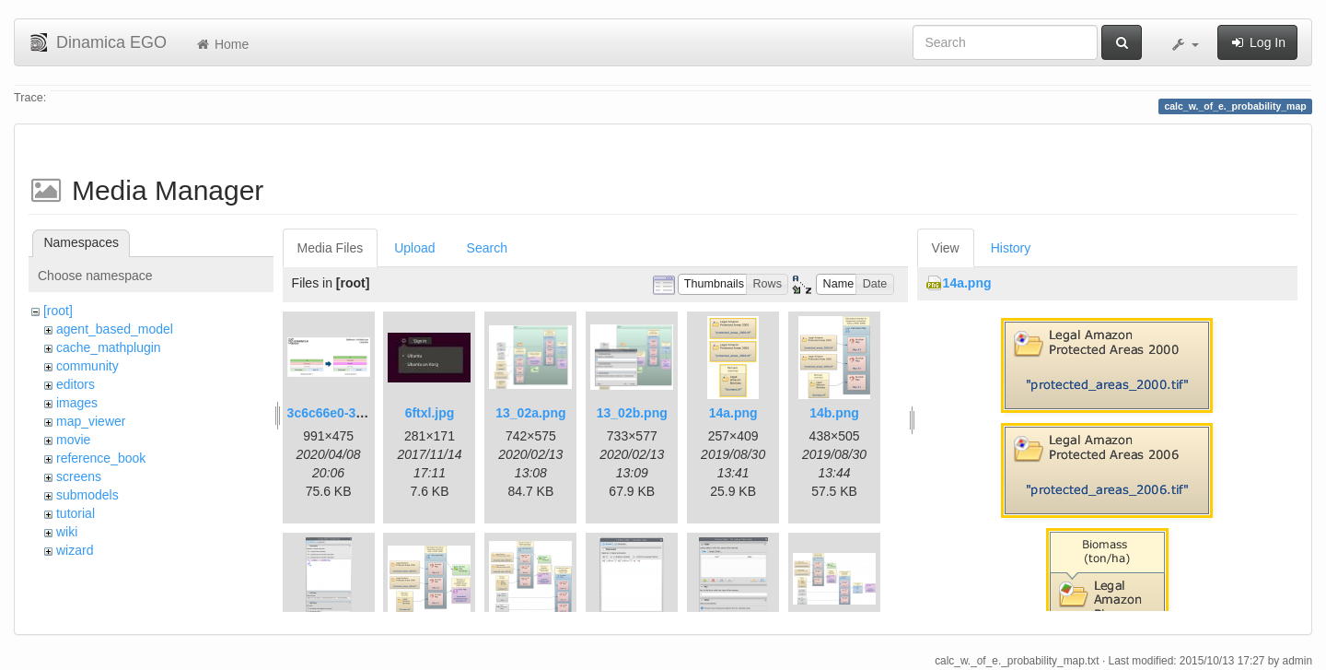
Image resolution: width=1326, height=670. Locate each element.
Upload (414, 248)
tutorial (75, 513)
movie (73, 439)
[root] (58, 310)
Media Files (330, 248)
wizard (74, 550)
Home (221, 44)
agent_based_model (114, 329)
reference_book (100, 458)
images (77, 402)
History (1011, 248)
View (946, 248)
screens (78, 476)
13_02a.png (530, 413)
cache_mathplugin (108, 347)
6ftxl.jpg (430, 413)
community (87, 366)
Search (487, 248)
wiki (66, 531)
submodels (87, 495)
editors (75, 384)
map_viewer (90, 421)
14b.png (834, 413)
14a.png (733, 413)
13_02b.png (632, 413)
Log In (1257, 42)
